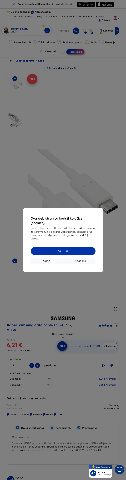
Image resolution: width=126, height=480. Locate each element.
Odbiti (46, 260)
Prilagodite (79, 260)
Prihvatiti (63, 251)
